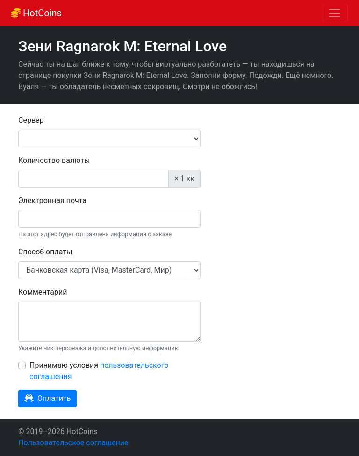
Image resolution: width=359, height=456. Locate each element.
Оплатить (47, 398)
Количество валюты (54, 160)
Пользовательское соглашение (73, 442)
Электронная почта (52, 200)
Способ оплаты (45, 251)
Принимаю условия (98, 371)
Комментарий (42, 292)
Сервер (31, 120)
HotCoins (36, 13)
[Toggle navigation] (335, 13)
